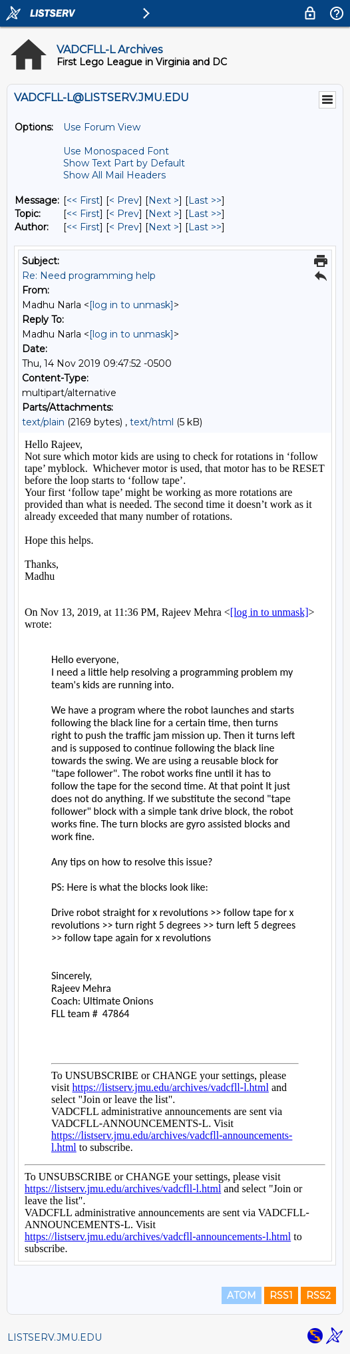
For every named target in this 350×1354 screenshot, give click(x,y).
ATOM (241, 1295)
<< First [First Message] (83, 200)
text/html (152, 422)
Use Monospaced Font (116, 151)
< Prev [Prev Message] (124, 200)
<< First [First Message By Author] (83, 227)
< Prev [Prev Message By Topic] (124, 214)
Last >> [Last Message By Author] (205, 227)
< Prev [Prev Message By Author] (124, 227)
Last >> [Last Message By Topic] (205, 214)
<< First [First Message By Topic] (83, 214)
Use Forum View (101, 127)
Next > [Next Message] (163, 200)
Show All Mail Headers (114, 175)
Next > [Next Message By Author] (163, 227)
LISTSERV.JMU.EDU (54, 1337)
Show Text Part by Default (124, 163)
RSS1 (281, 1295)
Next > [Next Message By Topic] (163, 214)
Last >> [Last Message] (205, 200)
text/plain (43, 422)
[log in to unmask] (131, 305)
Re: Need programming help (89, 276)
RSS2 (318, 1295)
